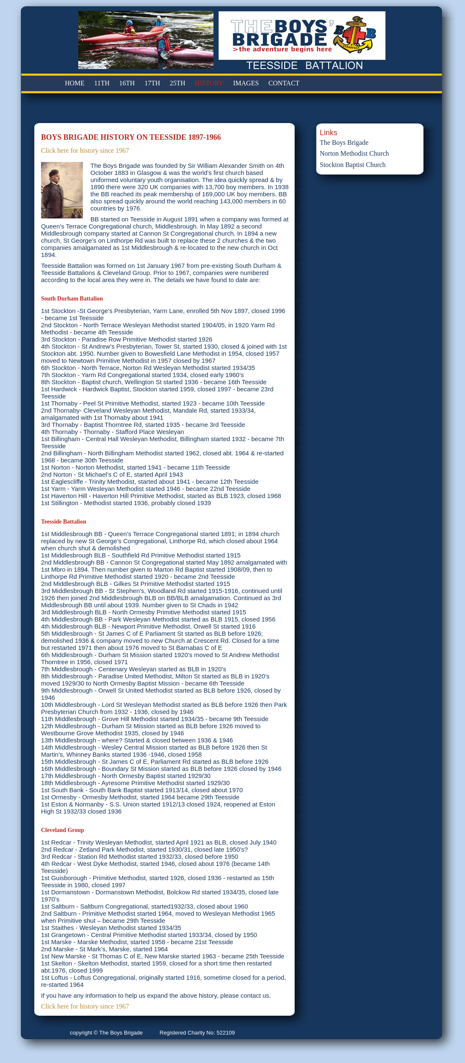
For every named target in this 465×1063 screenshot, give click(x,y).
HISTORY (209, 83)
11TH (102, 83)
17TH (152, 83)
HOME (75, 83)
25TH (177, 83)
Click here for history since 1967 (85, 150)
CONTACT (283, 83)
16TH (127, 83)
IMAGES (246, 83)
